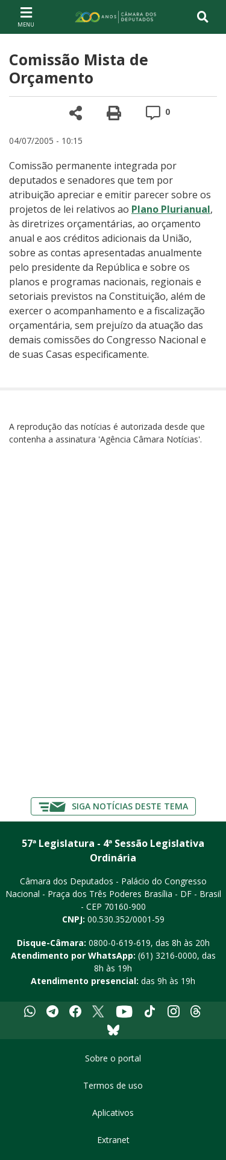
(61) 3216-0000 (167, 955)
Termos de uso (113, 1085)
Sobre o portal (113, 1058)
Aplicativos (113, 1112)
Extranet (113, 1139)
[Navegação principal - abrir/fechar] (26, 16)
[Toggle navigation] (202, 17)
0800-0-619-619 (120, 942)
